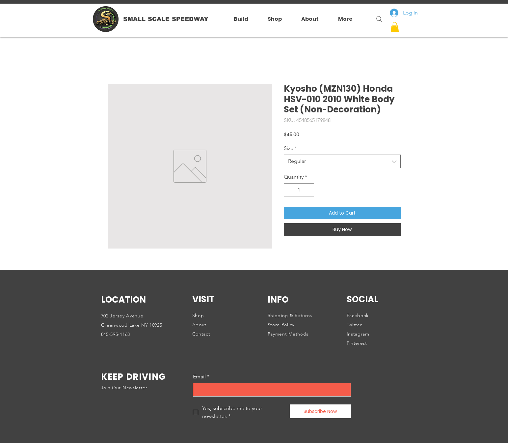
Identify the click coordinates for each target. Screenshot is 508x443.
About (199, 325)
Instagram (358, 334)
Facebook (358, 315)
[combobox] (342, 161)
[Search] (377, 19)
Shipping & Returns (290, 315)
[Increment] (308, 190)
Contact (201, 334)
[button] (394, 27)
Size (290, 148)
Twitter (354, 325)
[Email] (270, 389)
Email (201, 376)
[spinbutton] (299, 190)
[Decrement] (289, 190)
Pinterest (357, 343)
